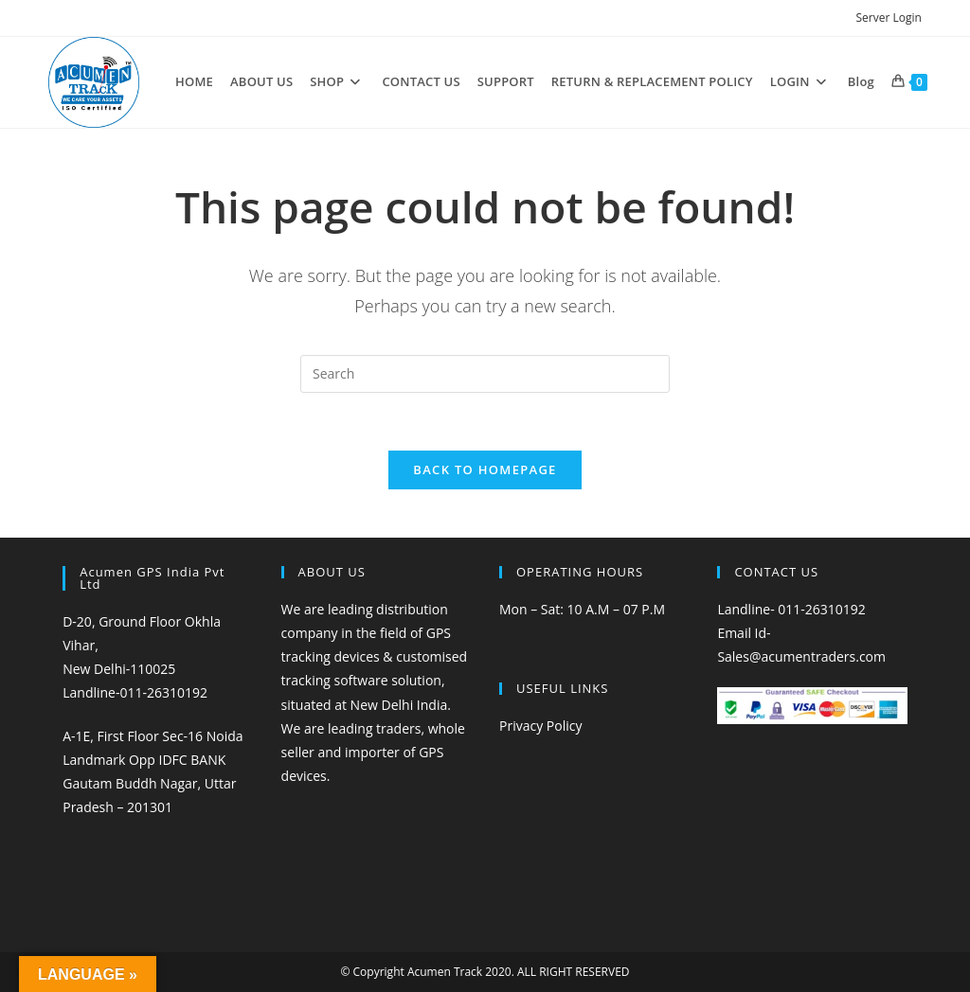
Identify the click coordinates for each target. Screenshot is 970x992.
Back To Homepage (484, 469)
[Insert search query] (485, 374)
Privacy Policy (540, 726)
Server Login (888, 17)
